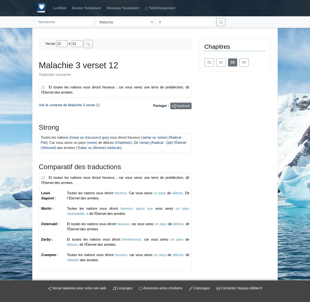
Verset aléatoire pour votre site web (77, 288)
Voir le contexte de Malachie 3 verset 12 (69, 105)
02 (221, 62)
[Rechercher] (220, 22)
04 (244, 62)
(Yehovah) (48, 148)
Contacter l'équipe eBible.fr (239, 288)
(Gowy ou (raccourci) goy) (89, 137)
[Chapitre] (185, 22)
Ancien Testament (86, 8)
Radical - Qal (162, 142)
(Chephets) (123, 142)
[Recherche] (65, 22)
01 (209, 62)
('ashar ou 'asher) (154, 137)
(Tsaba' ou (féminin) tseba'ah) (98, 148)
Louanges (122, 288)
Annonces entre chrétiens (160, 288)
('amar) (144, 142)
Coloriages (199, 288)
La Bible (59, 8)
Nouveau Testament (123, 8)
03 (233, 62)
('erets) (92, 142)
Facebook (181, 106)
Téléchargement (159, 8)
